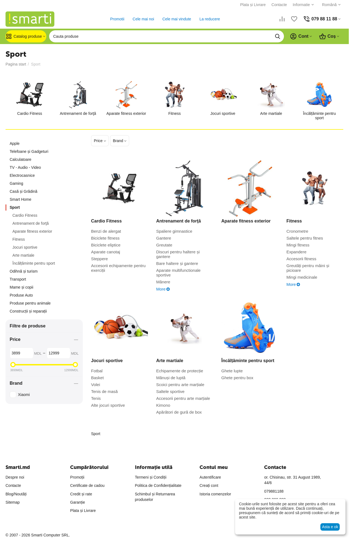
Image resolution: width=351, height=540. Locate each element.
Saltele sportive (170, 391)
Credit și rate (81, 494)
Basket (97, 377)
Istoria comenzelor (215, 494)
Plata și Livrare (253, 4)
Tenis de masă (104, 391)
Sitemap (13, 502)
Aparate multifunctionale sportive (178, 272)
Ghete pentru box (237, 377)
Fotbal (97, 370)
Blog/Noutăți (16, 494)
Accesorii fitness (301, 258)
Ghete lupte (232, 370)
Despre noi (15, 477)
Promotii (117, 19)
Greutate (164, 245)
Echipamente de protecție (179, 370)
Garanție (77, 502)
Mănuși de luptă (170, 377)
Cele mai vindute (176, 19)
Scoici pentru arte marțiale (180, 384)
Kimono (163, 405)
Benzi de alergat (106, 231)
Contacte (279, 4)
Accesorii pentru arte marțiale (183, 398)
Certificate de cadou (87, 485)
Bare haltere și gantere (177, 263)
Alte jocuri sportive (108, 405)
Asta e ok (330, 527)
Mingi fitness (297, 245)
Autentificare (210, 477)
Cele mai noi (143, 19)
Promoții (77, 477)
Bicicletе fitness (105, 238)
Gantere (163, 238)
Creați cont (209, 485)
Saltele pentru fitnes (304, 238)
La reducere (210, 19)
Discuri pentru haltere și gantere (178, 254)
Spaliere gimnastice (174, 231)
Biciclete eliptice (106, 245)
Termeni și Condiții (150, 477)
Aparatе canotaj (105, 251)
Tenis (96, 398)
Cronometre (297, 231)
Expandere (296, 251)
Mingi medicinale (301, 277)
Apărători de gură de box (179, 412)
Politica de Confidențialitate (158, 485)
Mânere (163, 282)
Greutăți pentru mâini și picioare (307, 268)
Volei (95, 384)
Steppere (99, 258)
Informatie (301, 4)
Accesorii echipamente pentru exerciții (118, 268)
